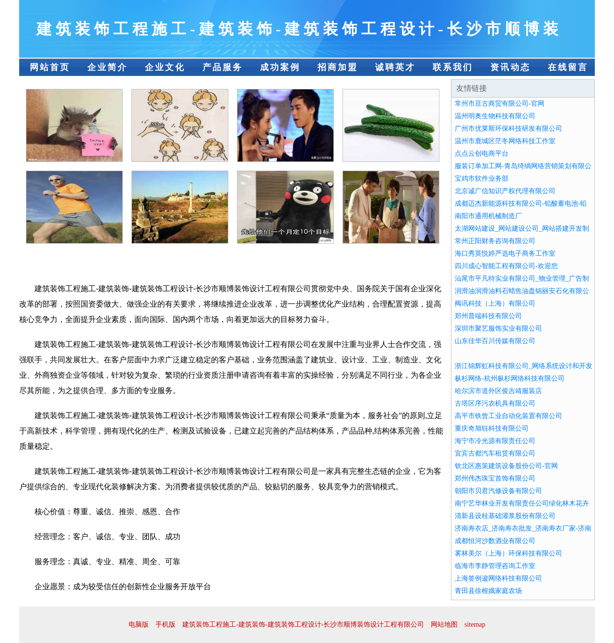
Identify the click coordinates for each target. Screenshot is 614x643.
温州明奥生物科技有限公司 (495, 116)
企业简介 (107, 67)
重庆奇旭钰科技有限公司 (492, 428)
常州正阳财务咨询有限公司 (495, 241)
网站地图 (444, 624)
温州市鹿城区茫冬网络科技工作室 (505, 141)
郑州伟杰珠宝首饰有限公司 (495, 478)
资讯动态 (510, 67)
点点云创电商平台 (481, 153)
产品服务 (222, 67)
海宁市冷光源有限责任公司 (495, 441)
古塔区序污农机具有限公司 (495, 403)
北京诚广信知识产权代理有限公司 (505, 191)
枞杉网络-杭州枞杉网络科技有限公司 (510, 378)
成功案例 (280, 67)
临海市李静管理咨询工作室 (495, 565)
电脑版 (139, 624)
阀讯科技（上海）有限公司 (495, 303)
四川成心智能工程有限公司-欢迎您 (506, 266)
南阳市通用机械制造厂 (488, 216)
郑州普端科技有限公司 (488, 316)
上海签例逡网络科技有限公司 (498, 578)
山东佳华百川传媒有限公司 (495, 341)
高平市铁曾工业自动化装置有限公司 (508, 416)
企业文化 (165, 67)
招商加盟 (338, 67)
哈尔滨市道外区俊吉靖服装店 (498, 391)
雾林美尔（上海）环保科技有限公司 (508, 553)
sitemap (474, 624)
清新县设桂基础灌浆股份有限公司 (505, 515)
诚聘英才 (395, 67)
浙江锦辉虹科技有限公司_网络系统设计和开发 (523, 366)
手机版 (165, 624)
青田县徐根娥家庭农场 (488, 590)
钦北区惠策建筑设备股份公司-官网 (506, 466)
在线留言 (568, 67)
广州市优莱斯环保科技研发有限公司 (508, 128)
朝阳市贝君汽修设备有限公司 (498, 491)
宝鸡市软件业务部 (481, 178)
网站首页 (50, 67)
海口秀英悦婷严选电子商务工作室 (505, 253)
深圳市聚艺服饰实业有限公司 (498, 328)
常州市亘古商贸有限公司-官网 (499, 103)
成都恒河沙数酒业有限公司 (495, 540)
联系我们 (453, 67)
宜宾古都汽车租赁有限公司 (495, 453)
